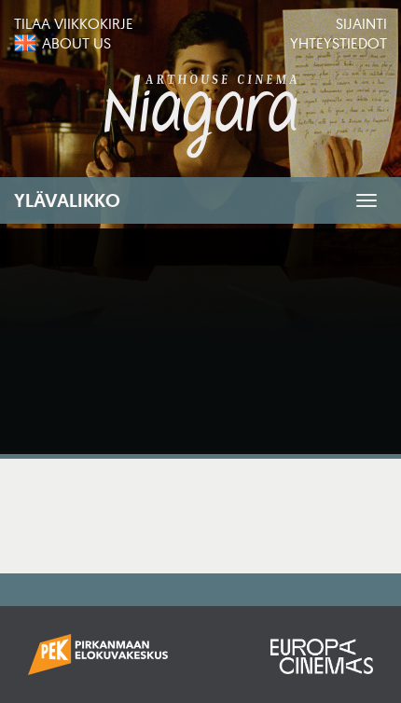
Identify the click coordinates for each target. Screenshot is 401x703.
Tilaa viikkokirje (73, 23)
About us (76, 43)
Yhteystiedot (338, 43)
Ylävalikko (67, 200)
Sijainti (361, 23)
